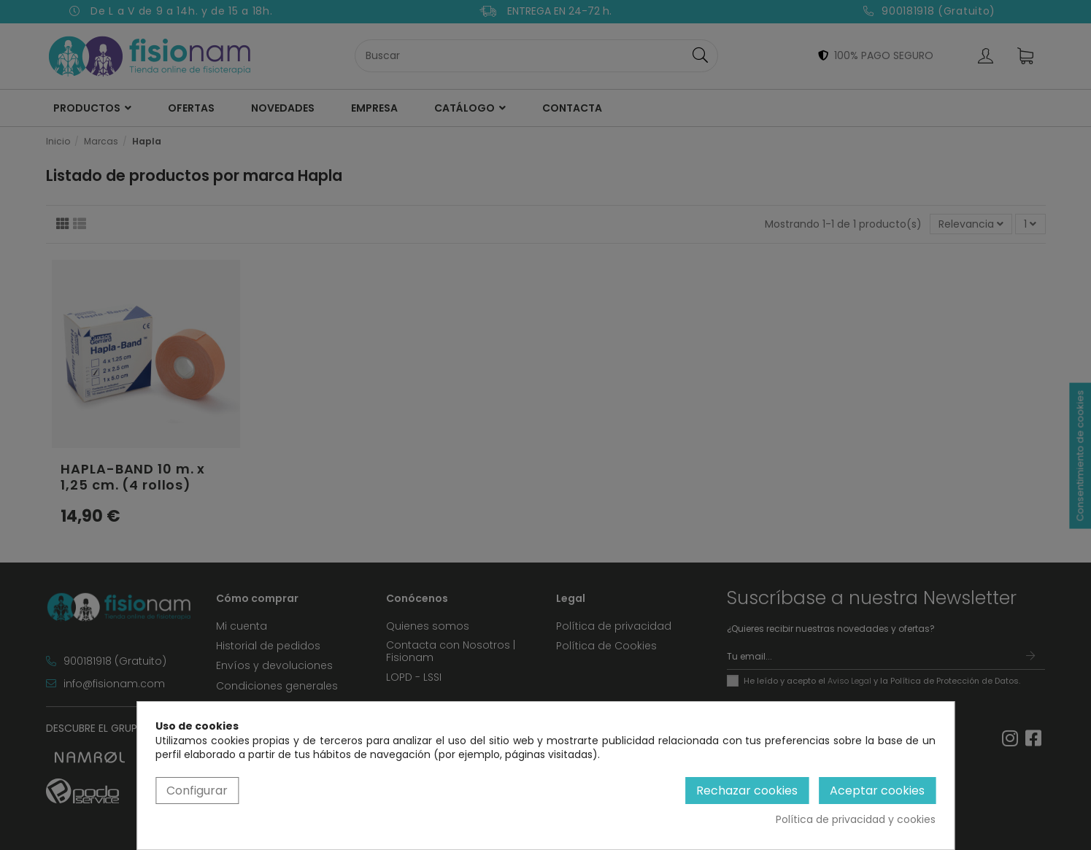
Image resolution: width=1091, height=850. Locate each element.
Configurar (197, 790)
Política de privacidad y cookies (856, 820)
